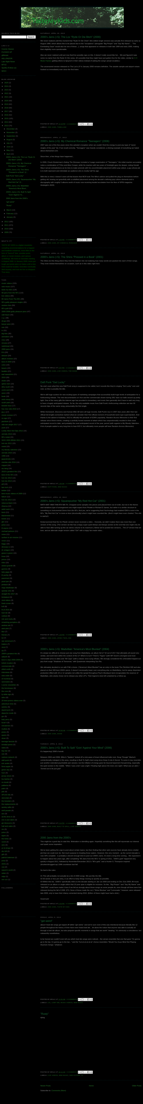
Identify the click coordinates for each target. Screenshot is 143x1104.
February (10, 213)
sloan (4, 738)
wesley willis (6, 807)
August (10, 139)
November (11, 132)
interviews (5, 672)
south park (6, 402)
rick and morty (7, 619)
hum (3, 773)
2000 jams (52, 127)
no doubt (5, 782)
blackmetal (6, 515)
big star (4, 751)
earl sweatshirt (7, 374)
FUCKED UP (7, 52)
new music (62, 487)
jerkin (4, 525)
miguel (4, 465)
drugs (4, 321)
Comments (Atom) (58, 1090)
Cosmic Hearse (8, 49)
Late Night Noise (8, 61)
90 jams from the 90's (10, 293)
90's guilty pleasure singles (12, 302)
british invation (7, 663)
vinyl (3, 647)
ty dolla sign (6, 694)
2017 (6, 111)
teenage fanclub (8, 741)
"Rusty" (44, 1013)
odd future (74, 1075)
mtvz (3, 340)
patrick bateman (8, 857)
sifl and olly (6, 795)
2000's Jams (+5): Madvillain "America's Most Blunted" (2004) (74, 649)
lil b (3, 352)
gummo (5, 569)
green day (5, 770)
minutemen (6, 726)
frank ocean (6, 603)
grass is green (7, 553)
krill (3, 606)
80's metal (6, 437)
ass (3, 814)
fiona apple (6, 766)
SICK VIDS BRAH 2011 (11, 440)
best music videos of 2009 (12, 493)
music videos (66, 1002)
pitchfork (5, 421)
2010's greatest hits (9, 471)
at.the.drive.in (7, 817)
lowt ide (56, 1002)
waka (4, 748)
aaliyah (4, 657)
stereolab (5, 798)
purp (3, 860)
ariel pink (5, 628)
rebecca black (7, 503)
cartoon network (8, 757)
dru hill (4, 851)
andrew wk (6, 625)
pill (3, 484)
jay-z (3, 412)
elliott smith (6, 669)
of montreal (6, 679)
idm (69, 638)
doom (59, 734)
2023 (6, 90)
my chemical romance (67, 243)
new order (5, 676)
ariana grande (7, 566)
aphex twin (62, 638)
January (10, 217)
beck (3, 512)
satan (4, 873)
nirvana (4, 343)
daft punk (52, 487)
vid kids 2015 (7, 453)
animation (5, 337)
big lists (5, 333)
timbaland (62, 127)
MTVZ (4, 65)
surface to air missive (10, 537)
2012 (6, 222)
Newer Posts (45, 1086)
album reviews (7, 359)
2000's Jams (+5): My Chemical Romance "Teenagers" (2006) (74, 141)
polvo (4, 832)
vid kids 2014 (7, 434)
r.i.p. (3, 318)
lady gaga (5, 572)
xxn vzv (5, 879)
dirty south (6, 387)
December (11, 129)
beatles (4, 371)
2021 (6, 97)
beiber (4, 490)
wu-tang (5, 468)
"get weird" (46, 920)
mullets (4, 729)
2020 (6, 101)
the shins (73, 371)
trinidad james (7, 745)
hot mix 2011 (7, 443)
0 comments (72, 124)
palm (3, 788)
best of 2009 (7, 362)
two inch (5, 487)
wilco (4, 697)
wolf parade (6, 810)
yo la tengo (6, 848)
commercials (7, 666)
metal (4, 446)
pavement (5, 578)
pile (3, 791)
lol (49, 1002)
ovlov (4, 365)
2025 (6, 83)
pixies (4, 732)
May (8, 150)
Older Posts (136, 1086)
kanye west (6, 324)
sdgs (3, 876)
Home (91, 1086)
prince (4, 559)
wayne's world (7, 870)
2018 (6, 108)
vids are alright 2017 (10, 424)
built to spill (63, 826)
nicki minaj (6, 399)
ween (4, 393)
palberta (5, 785)
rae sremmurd (7, 641)
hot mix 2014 (7, 481)
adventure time (7, 704)
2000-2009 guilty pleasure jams (14, 311)
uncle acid (6, 390)
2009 (6, 232)
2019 (6, 104)
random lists (6, 305)
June (9, 147)
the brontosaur (7, 688)
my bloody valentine (9, 450)
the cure (5, 691)
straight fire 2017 (8, 594)
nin (3, 829)
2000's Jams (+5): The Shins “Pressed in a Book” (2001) (71, 257)
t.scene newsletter (9, 685)
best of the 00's (8, 475)
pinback (5, 584)
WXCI (4, 71)
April (9, 154)
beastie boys (7, 406)
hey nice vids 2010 (9, 409)
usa (3, 867)
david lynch (6, 710)
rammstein (6, 682)
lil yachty (5, 575)
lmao (3, 556)
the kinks (5, 839)
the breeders (7, 801)
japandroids (6, 459)
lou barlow (6, 779)
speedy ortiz (6, 591)
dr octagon (6, 550)
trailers (4, 644)
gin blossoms (7, 823)
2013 (6, 126)
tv (82, 1075)
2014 (6, 122)
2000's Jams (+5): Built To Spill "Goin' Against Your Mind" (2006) (76, 747)
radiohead (5, 346)
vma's (4, 541)
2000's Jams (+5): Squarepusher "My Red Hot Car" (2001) (72, 500)
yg (2, 650)
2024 (6, 86)
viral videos (6, 600)
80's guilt (5, 308)
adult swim (6, 509)
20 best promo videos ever (12, 700)
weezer (4, 355)
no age (4, 418)
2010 (6, 229)
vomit (4, 842)
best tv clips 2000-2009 (11, 660)
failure (4, 497)
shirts (4, 864)
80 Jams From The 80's (11, 299)
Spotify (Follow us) (9, 68)
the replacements (8, 804)
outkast (4, 616)
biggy (4, 544)
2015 (6, 118)
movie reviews (7, 415)
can (3, 754)
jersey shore (6, 776)
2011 (6, 225)
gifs (3, 854)
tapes (4, 836)
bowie (4, 519)
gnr (3, 716)
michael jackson (8, 531)
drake (4, 381)
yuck (3, 428)
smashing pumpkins (9, 622)
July (8, 143)
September (11, 136)
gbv (3, 522)
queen (4, 735)
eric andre (5, 763)
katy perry (5, 719)
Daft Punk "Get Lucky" (52, 382)
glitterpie (5, 55)
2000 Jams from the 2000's (55, 837)
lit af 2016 (5, 610)
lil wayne (5, 528)
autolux (4, 707)
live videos (62, 371)
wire (3, 845)
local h (4, 722)
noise (4, 534)
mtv (3, 327)
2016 (6, 115)
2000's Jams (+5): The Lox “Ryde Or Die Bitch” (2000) (70, 37)
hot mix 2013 (7, 478)
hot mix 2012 (7, 500)
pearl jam (5, 581)
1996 (4, 456)
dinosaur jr (6, 547)
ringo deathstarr (8, 588)
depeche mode (8, 713)
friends (4, 635)
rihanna (5, 506)
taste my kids (63, 907)
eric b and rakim (8, 820)
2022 (6, 93)
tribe (3, 562)
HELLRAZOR (7, 58)
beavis (4, 368)
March (9, 210)
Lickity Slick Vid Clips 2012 (12, 431)
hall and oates (7, 826)
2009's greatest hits (9, 653)
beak (3, 396)
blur (3, 631)
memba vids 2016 (9, 462)
